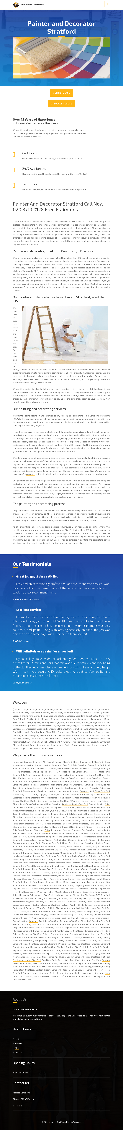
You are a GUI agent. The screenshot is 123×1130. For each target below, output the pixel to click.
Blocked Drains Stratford (64, 911)
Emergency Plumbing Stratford (87, 784)
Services (18, 1043)
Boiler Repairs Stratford (63, 833)
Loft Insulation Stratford (73, 976)
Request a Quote (61, 103)
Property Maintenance (78, 807)
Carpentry (84, 791)
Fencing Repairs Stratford (44, 771)
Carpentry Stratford (43, 788)
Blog (17, 1048)
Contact (18, 1052)
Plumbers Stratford (93, 930)
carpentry (98, 280)
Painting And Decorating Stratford (51, 898)
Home (18, 1038)
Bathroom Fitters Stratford (36, 784)
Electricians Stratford (94, 775)
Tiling (47, 830)
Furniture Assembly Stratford (27, 960)
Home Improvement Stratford (88, 762)
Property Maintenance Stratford (38, 917)
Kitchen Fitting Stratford (98, 827)
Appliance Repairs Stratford (75, 804)
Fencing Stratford (101, 904)
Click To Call (61, 92)
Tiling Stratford (102, 791)
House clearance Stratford (46, 976)
